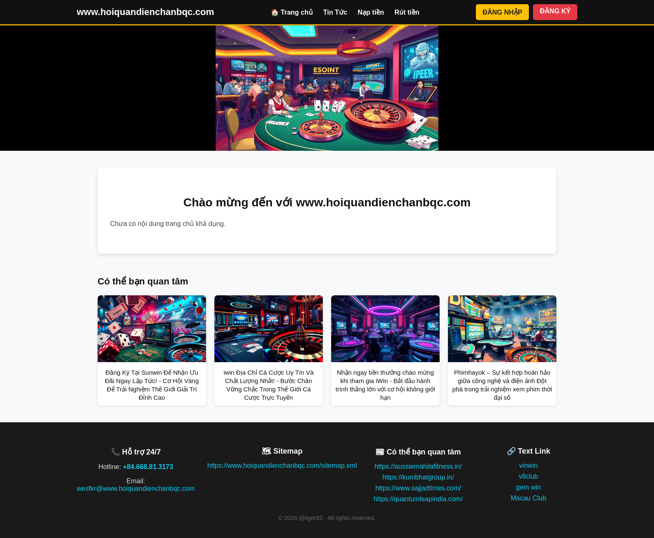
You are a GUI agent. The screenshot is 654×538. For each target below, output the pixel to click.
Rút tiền (407, 12)
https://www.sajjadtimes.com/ (418, 488)
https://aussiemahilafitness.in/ (418, 466)
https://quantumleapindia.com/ (418, 498)
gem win (528, 487)
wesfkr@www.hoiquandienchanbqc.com (136, 488)
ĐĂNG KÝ (555, 11)
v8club (528, 476)
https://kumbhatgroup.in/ (418, 477)
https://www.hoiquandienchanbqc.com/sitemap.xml (282, 465)
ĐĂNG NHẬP (502, 12)
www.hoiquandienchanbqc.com (145, 12)
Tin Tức (335, 12)
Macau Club (528, 498)
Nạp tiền (371, 12)
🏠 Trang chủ (292, 12)
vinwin (528, 465)
